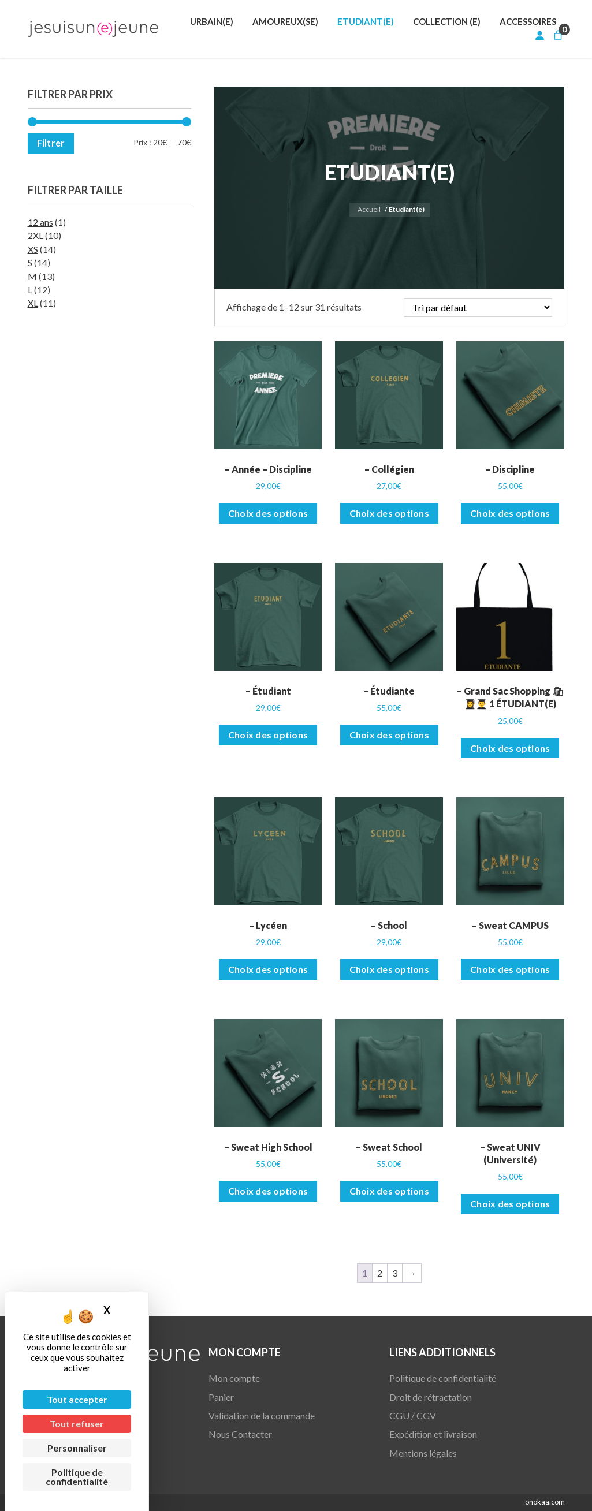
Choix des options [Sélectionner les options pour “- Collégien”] (389, 513)
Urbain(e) (211, 21)
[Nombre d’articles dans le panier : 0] (558, 35)
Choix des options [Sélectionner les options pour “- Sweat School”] (389, 1190)
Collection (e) (447, 21)
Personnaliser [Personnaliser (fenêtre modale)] (77, 1447)
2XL (35, 235)
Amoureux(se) (285, 21)
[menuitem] (211, 21)
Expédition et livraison (433, 1433)
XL (33, 302)
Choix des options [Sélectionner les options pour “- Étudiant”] (268, 734)
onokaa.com (545, 1501)
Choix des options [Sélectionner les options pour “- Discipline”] (510, 513)
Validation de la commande (261, 1415)
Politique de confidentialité (442, 1377)
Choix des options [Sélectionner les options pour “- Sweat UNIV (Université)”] (510, 1203)
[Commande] (478, 307)
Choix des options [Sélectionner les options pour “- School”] (389, 969)
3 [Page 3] (394, 1272)
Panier (221, 1396)
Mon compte (234, 1377)
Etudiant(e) (365, 21)
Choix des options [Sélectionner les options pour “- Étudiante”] (389, 734)
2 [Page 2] (379, 1272)
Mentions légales (423, 1452)
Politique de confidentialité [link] (77, 1477)
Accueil (369, 209)
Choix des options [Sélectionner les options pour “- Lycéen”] (268, 969)
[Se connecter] (539, 35)
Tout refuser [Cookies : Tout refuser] (77, 1423)
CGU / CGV (412, 1415)
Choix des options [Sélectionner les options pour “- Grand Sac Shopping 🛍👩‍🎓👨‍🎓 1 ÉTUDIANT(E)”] (510, 748)
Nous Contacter (240, 1433)
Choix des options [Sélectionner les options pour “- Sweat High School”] (268, 1190)
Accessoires (528, 21)
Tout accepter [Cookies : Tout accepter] (77, 1399)
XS (33, 249)
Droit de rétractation (430, 1396)
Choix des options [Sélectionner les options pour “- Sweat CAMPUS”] (510, 969)
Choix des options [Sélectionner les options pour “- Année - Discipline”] (268, 513)
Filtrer (51, 142)
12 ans (40, 222)
